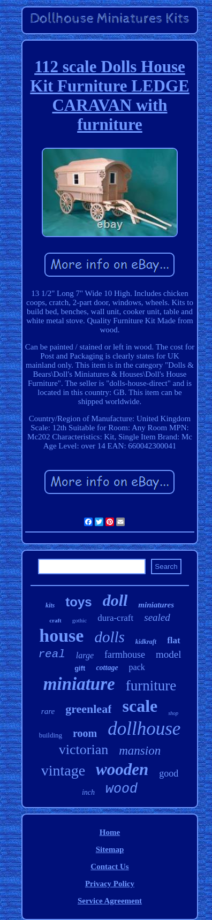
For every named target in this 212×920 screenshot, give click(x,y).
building (50, 735)
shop (173, 713)
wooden (122, 769)
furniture (151, 686)
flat (173, 640)
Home (110, 832)
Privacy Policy (109, 883)
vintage (63, 770)
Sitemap (110, 849)
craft (55, 620)
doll (115, 600)
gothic (79, 620)
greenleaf (88, 709)
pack (137, 667)
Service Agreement (110, 900)
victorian (83, 749)
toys (78, 602)
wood (121, 789)
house (61, 635)
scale (139, 706)
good (168, 773)
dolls (109, 636)
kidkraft (145, 641)
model (168, 654)
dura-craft (115, 618)
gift (79, 668)
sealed (157, 617)
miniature (79, 684)
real (51, 654)
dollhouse (144, 728)
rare (48, 711)
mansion (140, 750)
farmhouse (124, 654)
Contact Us (109, 866)
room (85, 733)
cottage (107, 668)
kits (50, 605)
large (85, 655)
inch (88, 792)
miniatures (156, 604)
